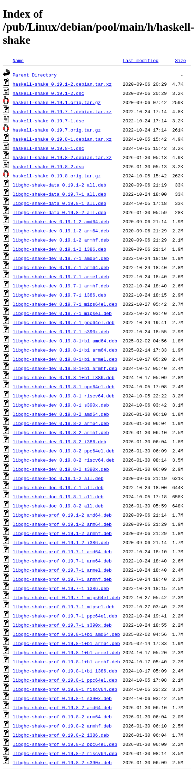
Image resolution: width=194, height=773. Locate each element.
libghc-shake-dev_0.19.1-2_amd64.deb (61, 221)
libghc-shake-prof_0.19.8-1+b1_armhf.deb (66, 661)
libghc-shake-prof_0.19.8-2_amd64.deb (62, 707)
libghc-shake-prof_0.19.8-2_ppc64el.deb (65, 744)
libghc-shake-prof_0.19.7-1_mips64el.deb (66, 597)
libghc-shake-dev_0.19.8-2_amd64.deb (61, 414)
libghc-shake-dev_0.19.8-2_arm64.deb (61, 423)
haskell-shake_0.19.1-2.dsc (48, 93)
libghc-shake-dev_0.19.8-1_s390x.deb (61, 405)
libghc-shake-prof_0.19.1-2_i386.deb (61, 542)
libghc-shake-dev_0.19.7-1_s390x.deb (61, 331)
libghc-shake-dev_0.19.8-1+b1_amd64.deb (65, 340)
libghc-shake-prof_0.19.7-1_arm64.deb (62, 561)
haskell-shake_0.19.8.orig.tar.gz (57, 175)
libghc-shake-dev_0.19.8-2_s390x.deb (61, 469)
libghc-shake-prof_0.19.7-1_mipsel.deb (64, 606)
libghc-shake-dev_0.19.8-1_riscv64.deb (64, 395)
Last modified (140, 60)
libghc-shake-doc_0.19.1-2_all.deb (58, 478)
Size (180, 60)
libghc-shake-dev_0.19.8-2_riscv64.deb (64, 460)
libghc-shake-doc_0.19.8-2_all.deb (58, 506)
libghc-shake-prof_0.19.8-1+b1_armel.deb (66, 652)
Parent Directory (35, 75)
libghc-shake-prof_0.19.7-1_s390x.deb (62, 625)
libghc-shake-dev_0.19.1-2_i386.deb (59, 249)
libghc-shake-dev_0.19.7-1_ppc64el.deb (64, 322)
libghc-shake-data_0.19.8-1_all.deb (59, 203)
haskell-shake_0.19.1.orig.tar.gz (57, 102)
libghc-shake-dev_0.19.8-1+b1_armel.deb (65, 359)
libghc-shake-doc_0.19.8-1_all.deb (58, 496)
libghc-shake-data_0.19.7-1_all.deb (59, 194)
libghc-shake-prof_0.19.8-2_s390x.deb (62, 762)
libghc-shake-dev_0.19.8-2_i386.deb (59, 441)
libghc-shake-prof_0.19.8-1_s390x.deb (62, 698)
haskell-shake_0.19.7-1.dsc (48, 120)
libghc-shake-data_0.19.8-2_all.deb (59, 212)
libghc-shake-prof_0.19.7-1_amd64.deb (62, 551)
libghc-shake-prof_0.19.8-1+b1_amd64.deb (66, 634)
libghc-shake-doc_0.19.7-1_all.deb (58, 487)
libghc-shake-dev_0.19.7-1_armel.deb (61, 276)
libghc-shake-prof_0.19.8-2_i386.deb (61, 735)
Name (18, 60)
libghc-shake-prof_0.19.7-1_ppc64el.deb (65, 616)
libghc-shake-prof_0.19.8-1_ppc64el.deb (65, 680)
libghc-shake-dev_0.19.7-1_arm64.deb (61, 267)
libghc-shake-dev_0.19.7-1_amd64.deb (61, 258)
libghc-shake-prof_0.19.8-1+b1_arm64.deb (66, 643)
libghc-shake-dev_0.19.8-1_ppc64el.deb (64, 386)
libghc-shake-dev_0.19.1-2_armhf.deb (61, 240)
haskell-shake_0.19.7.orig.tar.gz (57, 130)
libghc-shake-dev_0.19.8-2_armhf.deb (61, 432)
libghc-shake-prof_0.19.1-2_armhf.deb (62, 533)
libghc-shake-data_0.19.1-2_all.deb (59, 185)
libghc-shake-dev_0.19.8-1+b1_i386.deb (64, 377)
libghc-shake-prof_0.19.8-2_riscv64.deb (65, 753)
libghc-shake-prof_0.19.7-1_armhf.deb (62, 579)
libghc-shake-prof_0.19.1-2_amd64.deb (62, 515)
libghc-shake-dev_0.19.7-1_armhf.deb (61, 285)
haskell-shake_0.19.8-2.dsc (48, 166)
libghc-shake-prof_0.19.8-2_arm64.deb (62, 716)
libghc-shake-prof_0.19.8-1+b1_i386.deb (65, 671)
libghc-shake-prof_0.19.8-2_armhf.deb (62, 726)
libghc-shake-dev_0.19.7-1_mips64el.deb (65, 304)
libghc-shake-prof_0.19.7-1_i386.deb (61, 588)
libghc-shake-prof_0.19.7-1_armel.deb (62, 570)
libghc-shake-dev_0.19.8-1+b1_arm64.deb (65, 350)
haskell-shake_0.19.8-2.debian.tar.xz (62, 157)
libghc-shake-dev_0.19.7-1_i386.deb (59, 295)
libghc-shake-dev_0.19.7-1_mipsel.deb (62, 313)
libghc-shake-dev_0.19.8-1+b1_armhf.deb (65, 368)
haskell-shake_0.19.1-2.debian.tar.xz (62, 84)
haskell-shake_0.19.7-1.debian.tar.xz (62, 111)
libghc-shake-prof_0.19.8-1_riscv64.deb (65, 689)
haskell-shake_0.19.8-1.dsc (48, 148)
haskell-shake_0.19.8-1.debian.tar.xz (62, 139)
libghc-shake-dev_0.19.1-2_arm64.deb (61, 230)
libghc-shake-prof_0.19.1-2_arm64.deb (62, 524)
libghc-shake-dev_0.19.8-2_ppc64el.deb (64, 451)
